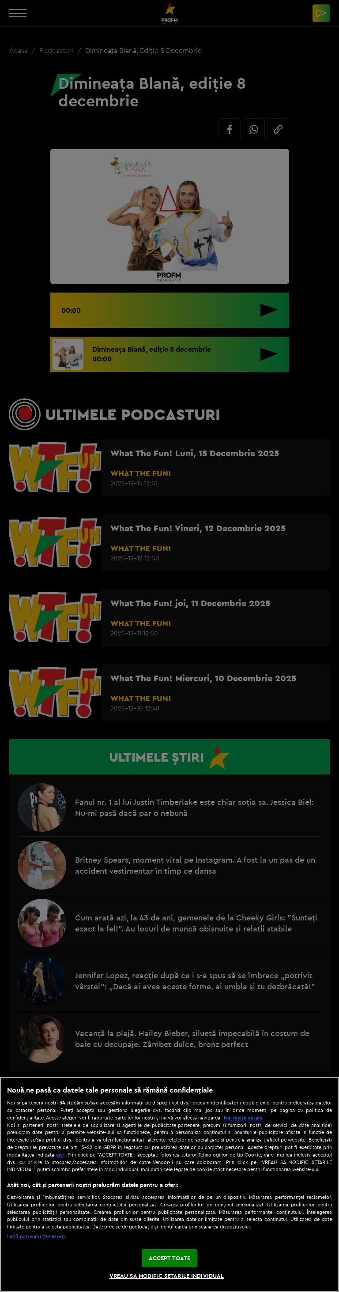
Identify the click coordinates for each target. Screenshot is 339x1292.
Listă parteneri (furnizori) (36, 1236)
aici (60, 1154)
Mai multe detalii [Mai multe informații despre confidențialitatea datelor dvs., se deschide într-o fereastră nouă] (243, 1118)
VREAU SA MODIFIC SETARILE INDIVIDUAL (166, 1275)
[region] (169, 1184)
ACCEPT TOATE (170, 1258)
